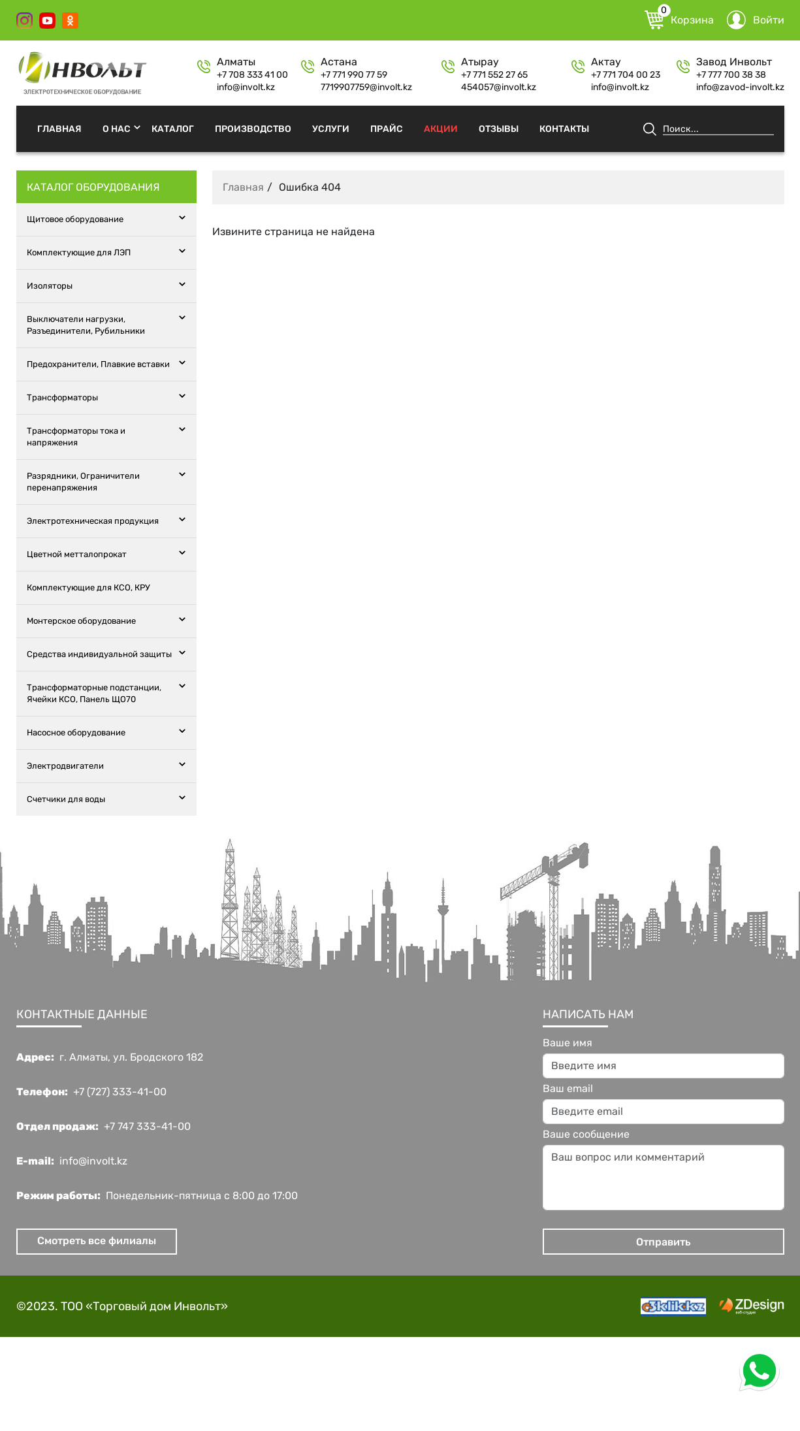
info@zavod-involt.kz (740, 87)
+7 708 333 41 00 (252, 75)
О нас (117, 128)
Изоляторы (49, 286)
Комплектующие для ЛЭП (79, 252)
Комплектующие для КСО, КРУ (88, 587)
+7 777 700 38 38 (731, 75)
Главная (59, 128)
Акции (441, 128)
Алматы (236, 62)
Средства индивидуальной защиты (99, 654)
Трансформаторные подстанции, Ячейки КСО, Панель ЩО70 (94, 693)
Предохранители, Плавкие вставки (98, 364)
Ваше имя (567, 1043)
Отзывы (499, 128)
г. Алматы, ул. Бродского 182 (131, 1057)
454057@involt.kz (498, 87)
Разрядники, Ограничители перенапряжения (83, 481)
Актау (606, 62)
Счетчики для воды (66, 799)
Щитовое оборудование (75, 219)
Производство (253, 128)
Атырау (480, 62)
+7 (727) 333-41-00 (120, 1092)
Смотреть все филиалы (96, 1240)
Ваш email (568, 1089)
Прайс (386, 128)
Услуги (330, 128)
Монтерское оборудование (81, 621)
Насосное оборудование (76, 732)
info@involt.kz (246, 87)
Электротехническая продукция (93, 521)
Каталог (173, 128)
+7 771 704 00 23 (625, 75)
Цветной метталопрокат (77, 554)
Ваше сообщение (586, 1134)
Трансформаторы (62, 397)
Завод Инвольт (734, 62)
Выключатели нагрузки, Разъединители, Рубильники (86, 325)
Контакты (564, 128)
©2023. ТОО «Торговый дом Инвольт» (122, 1306)
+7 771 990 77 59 (354, 75)
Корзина (679, 20)
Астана (339, 62)
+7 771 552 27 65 (494, 75)
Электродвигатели (65, 766)
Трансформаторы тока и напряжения (76, 436)
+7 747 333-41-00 (147, 1126)
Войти (755, 20)
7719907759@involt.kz (366, 87)
